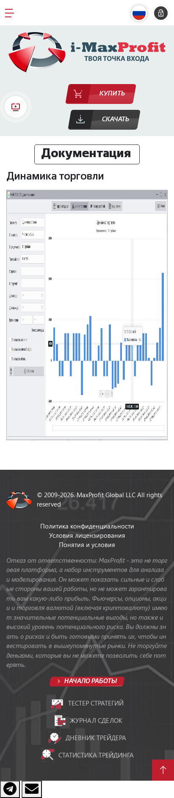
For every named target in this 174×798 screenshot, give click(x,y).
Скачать (115, 119)
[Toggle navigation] (9, 12)
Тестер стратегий (87, 703)
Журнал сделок (87, 720)
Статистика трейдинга (87, 755)
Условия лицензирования (87, 535)
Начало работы (90, 681)
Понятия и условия (87, 544)
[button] (141, 13)
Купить (112, 93)
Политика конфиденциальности (87, 526)
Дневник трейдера (87, 737)
